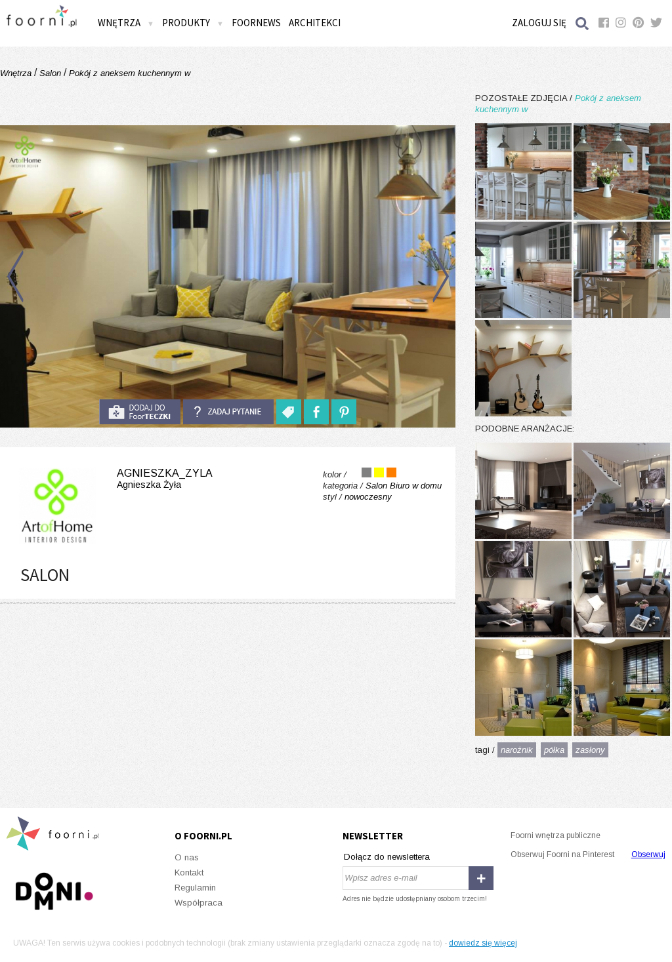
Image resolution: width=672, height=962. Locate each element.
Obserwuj (648, 854)
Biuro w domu (416, 486)
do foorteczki (139, 411)
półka (554, 750)
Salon (50, 73)
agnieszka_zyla (113, 479)
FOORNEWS (256, 22)
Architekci (315, 22)
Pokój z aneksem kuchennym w (128, 73)
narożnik (517, 750)
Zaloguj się (539, 22)
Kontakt (189, 872)
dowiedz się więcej (483, 943)
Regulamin (195, 887)
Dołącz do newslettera (387, 857)
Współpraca (198, 903)
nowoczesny (368, 497)
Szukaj (582, 23)
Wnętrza (126, 22)
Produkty (193, 22)
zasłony (590, 750)
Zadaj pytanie (228, 411)
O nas (187, 857)
